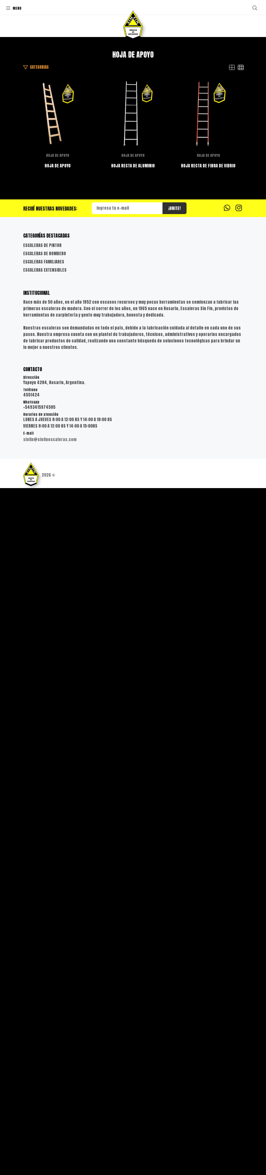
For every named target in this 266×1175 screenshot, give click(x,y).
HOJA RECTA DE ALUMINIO (133, 584)
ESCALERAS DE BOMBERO (44, 940)
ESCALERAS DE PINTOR (42, 932)
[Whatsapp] (227, 894)
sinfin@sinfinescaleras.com (50, 1126)
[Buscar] (255, 8)
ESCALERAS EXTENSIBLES (45, 957)
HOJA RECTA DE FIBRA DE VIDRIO (133, 853)
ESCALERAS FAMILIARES (43, 949)
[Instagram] (238, 894)
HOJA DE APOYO (133, 306)
